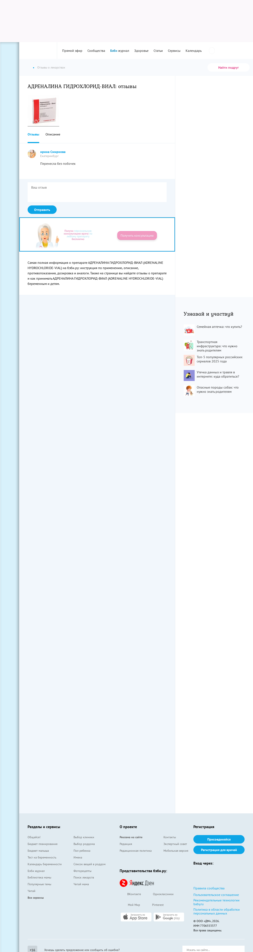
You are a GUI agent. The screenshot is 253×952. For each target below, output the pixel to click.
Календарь (194, 50)
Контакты (169, 837)
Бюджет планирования (43, 844)
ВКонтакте (130, 894)
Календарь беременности (45, 864)
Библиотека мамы (39, 877)
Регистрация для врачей (219, 850)
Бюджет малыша (38, 851)
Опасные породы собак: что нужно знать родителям (218, 389)
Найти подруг (228, 67)
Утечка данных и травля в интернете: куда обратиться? (218, 374)
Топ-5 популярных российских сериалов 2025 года (219, 359)
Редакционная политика (136, 851)
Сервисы (174, 50)
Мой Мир (130, 905)
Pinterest (154, 905)
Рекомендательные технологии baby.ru (216, 902)
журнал (119, 50)
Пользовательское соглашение (216, 895)
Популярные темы (39, 884)
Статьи (158, 50)
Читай (31, 891)
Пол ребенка (82, 851)
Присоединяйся (219, 839)
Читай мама (81, 884)
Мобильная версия (175, 851)
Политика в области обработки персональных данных (216, 911)
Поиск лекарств (84, 877)
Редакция (126, 844)
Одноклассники (159, 894)
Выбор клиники (84, 837)
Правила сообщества (209, 888)
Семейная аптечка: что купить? (219, 326)
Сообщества (96, 50)
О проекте (128, 826)
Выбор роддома (84, 844)
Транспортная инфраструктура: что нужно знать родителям (217, 346)
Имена (78, 857)
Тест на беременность (42, 857)
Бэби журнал (36, 871)
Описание (53, 134)
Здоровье (141, 50)
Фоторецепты (82, 871)
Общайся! (34, 837)
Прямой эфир (72, 50)
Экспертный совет (175, 844)
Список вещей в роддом (90, 864)
